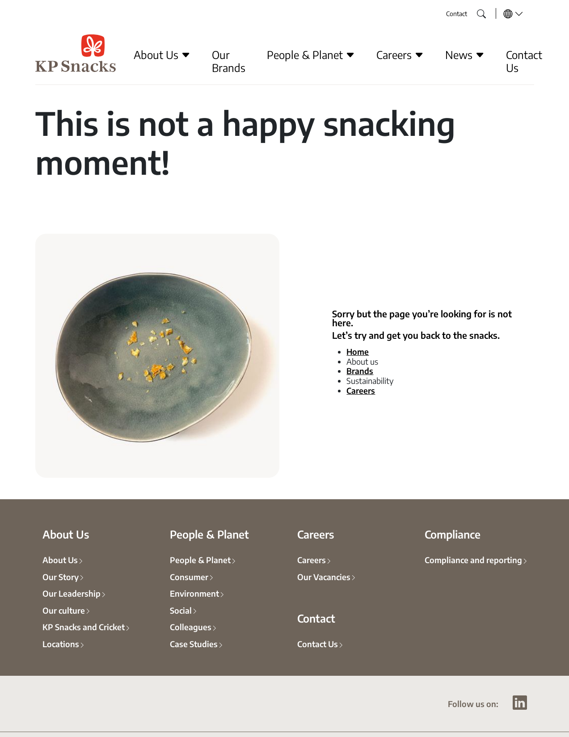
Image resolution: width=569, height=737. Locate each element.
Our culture (63, 610)
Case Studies (194, 643)
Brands (359, 370)
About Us (60, 559)
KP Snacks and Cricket (83, 626)
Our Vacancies (323, 576)
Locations (60, 643)
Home (357, 351)
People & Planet (200, 559)
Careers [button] (400, 54)
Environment (194, 593)
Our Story (60, 576)
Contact (456, 13)
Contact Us (524, 61)
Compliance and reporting (473, 559)
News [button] (465, 54)
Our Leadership (71, 593)
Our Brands (228, 61)
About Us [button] (162, 54)
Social (181, 610)
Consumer (189, 576)
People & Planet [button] (311, 54)
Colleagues (190, 626)
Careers (360, 390)
